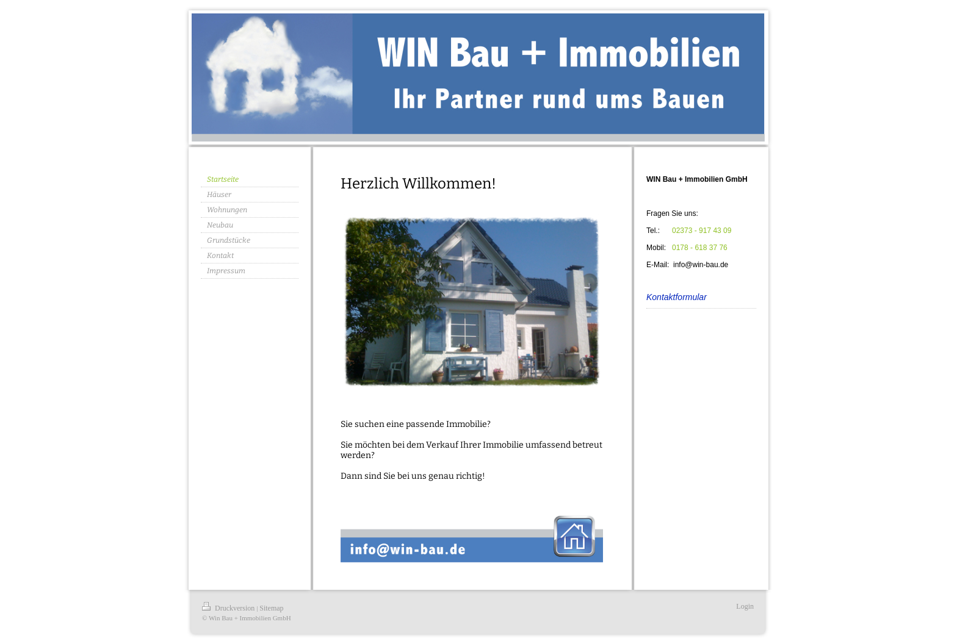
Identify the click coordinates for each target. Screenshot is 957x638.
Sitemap (271, 608)
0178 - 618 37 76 (700, 247)
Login (745, 606)
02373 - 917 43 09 (701, 230)
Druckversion (229, 608)
